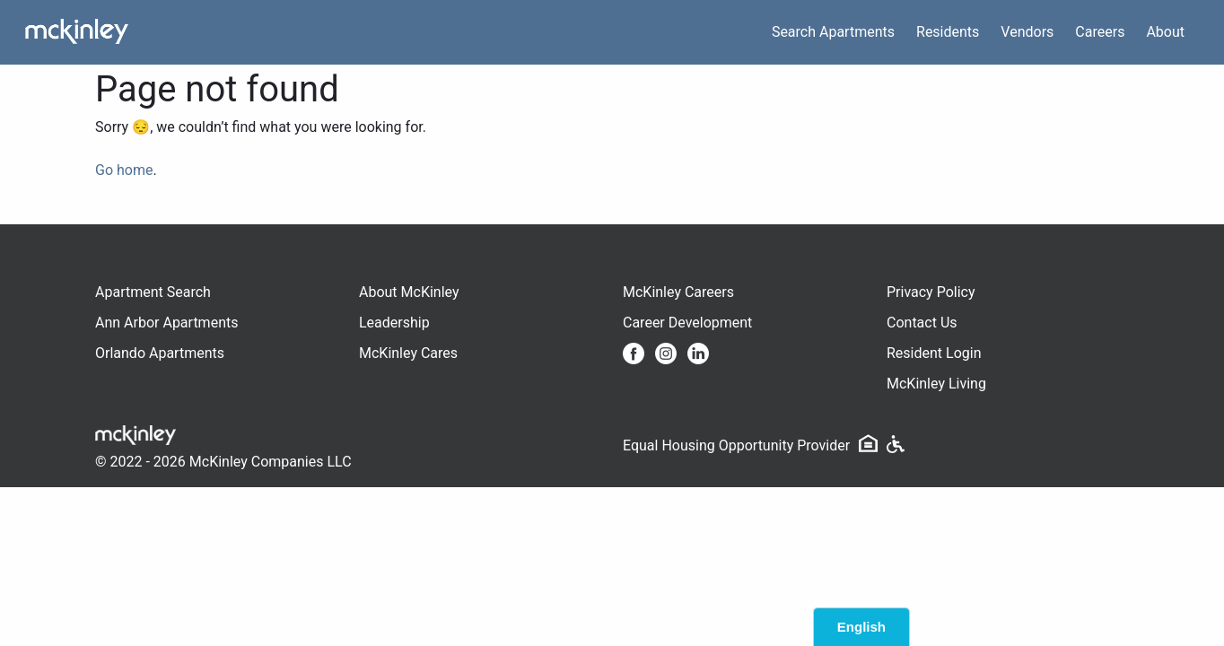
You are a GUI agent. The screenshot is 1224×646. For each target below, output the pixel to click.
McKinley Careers (678, 292)
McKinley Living (936, 383)
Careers (1099, 31)
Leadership (394, 322)
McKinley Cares (408, 353)
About (1165, 31)
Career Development (687, 322)
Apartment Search (153, 292)
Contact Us (922, 322)
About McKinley (409, 292)
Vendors (1027, 31)
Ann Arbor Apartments (166, 322)
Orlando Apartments (159, 353)
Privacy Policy (931, 292)
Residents (947, 31)
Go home (124, 170)
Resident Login (934, 353)
